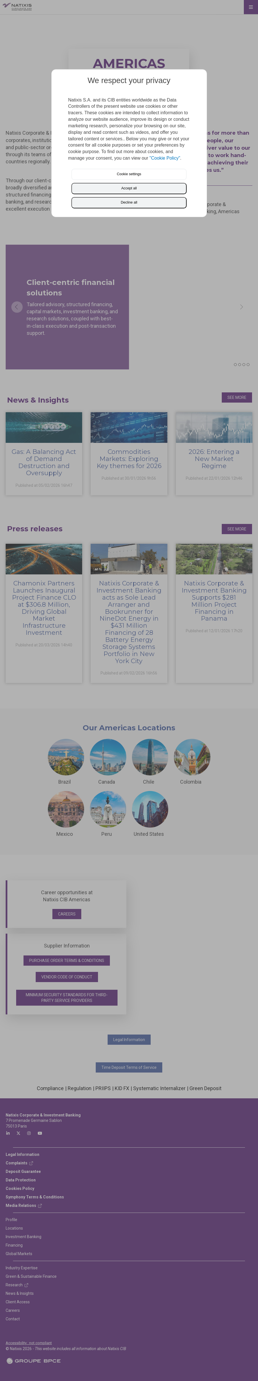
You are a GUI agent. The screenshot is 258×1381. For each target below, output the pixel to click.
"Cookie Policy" (165, 158)
